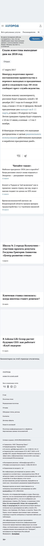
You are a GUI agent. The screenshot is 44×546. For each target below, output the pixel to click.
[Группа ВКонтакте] (4, 386)
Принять (36, 39)
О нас (4, 395)
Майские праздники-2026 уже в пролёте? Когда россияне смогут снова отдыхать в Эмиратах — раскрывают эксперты (22, 174)
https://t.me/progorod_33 (11, 505)
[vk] (19, 155)
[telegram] (26, 155)
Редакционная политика (11, 403)
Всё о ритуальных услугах (10, 32)
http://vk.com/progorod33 (11, 503)
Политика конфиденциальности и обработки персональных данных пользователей (17, 430)
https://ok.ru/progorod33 (29, 503)
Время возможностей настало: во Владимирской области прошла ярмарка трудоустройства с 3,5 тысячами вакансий (22, 205)
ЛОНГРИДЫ (6, 372)
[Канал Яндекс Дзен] (11, 386)
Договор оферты (8, 420)
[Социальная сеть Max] (15, 386)
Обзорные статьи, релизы (11, 412)
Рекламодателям (29, 32)
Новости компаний (9, 425)
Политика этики (8, 399)
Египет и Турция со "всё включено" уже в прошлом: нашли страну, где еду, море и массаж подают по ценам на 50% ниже (22, 190)
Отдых (7, 61)
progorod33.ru (7, 491)
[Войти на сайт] (40, 25)
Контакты (6, 416)
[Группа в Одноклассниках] (8, 386)
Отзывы (5, 408)
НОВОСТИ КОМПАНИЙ (10, 376)
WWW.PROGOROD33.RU (22, 440)
